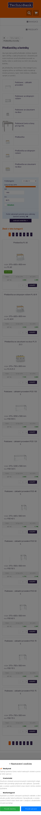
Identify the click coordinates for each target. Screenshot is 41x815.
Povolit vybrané (31, 809)
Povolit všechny (10, 809)
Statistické (6, 778)
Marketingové (7, 793)
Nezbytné (5, 768)
